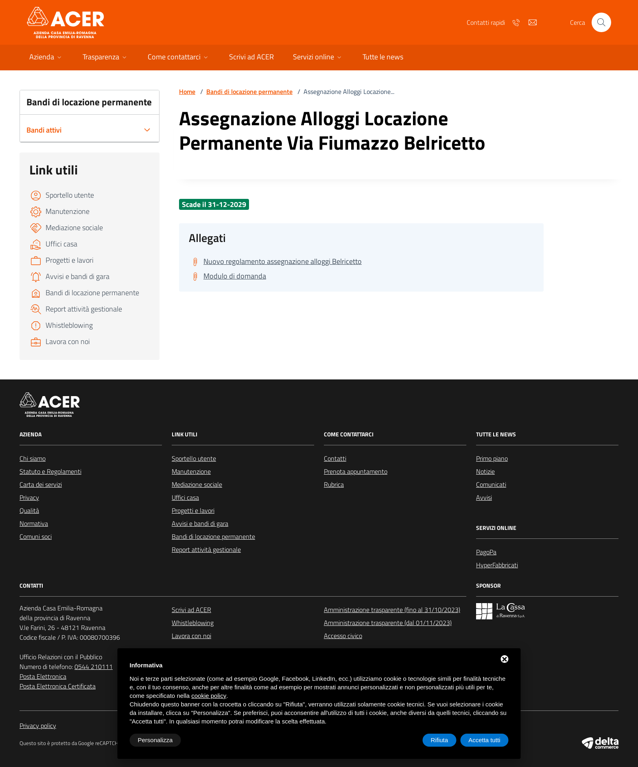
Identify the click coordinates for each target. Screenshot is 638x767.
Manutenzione (191, 471)
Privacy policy (38, 725)
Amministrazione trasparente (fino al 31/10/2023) (392, 609)
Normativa (34, 523)
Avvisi (484, 497)
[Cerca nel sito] (601, 22)
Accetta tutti (484, 739)
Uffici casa (185, 497)
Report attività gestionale (206, 549)
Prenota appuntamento (355, 471)
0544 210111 (93, 666)
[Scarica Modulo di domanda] (227, 276)
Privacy (29, 497)
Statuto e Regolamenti (50, 471)
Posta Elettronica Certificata (58, 686)
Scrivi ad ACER (191, 609)
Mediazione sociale (197, 484)
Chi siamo (33, 458)
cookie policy (208, 695)
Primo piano (492, 458)
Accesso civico (343, 636)
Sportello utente (194, 458)
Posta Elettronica (43, 676)
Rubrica (334, 484)
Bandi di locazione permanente (249, 91)
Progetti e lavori (193, 510)
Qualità (29, 510)
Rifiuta (439, 739)
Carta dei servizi (41, 484)
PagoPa (486, 552)
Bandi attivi (43, 129)
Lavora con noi (191, 636)
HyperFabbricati (497, 565)
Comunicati (491, 484)
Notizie (485, 471)
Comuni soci (36, 536)
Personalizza (155, 739)
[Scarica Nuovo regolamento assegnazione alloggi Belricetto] (275, 261)
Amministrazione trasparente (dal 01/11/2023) (388, 623)
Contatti (335, 458)
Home (187, 91)
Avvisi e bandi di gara (200, 523)
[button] (46, 57)
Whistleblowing (193, 623)
